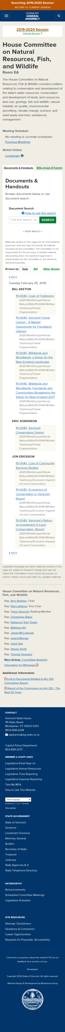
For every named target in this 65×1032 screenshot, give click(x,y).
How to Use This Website (20, 790)
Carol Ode (17, 643)
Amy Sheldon (19, 601)
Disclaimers (24, 923)
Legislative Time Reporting (21, 774)
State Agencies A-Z (17, 865)
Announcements (15, 889)
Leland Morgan (20, 638)
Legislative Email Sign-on (20, 763)
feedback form (24, 961)
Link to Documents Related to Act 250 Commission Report (29, 681)
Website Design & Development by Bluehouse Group (32, 983)
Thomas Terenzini (21, 654)
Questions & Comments (19, 929)
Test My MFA (13, 784)
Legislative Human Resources (23, 768)
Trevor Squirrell (20, 611)
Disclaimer (10, 808)
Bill (36, 269)
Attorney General (15, 838)
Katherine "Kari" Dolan (24, 622)
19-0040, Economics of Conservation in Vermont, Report (33, 494)
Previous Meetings (17, 142)
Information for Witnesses (21, 665)
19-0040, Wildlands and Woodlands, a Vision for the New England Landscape (34, 357)
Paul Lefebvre (19, 606)
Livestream (12, 156)
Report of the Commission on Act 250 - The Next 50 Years (32, 690)
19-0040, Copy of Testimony (35, 296)
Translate (22, 803)
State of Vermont (15, 822)
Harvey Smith (19, 649)
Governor (10, 827)
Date (25, 269)
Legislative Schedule (17, 900)
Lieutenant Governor (17, 833)
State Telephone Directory (21, 870)
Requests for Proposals (19, 939)
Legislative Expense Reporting (23, 779)
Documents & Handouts (18, 168)
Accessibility (42, 939)
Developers (32, 969)
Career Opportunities (18, 934)
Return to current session (32, 7)
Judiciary (10, 860)
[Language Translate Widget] (18, 799)
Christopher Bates (21, 617)
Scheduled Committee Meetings (24, 895)
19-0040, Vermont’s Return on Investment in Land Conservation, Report (34, 525)
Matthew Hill (18, 627)
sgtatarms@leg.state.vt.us (22, 734)
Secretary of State (16, 849)
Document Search (32, 211)
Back (13, 277)
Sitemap (10, 923)
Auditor (9, 844)
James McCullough (22, 633)
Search (48, 220)
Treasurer (11, 854)
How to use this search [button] (39, 213)
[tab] (19, 168)
